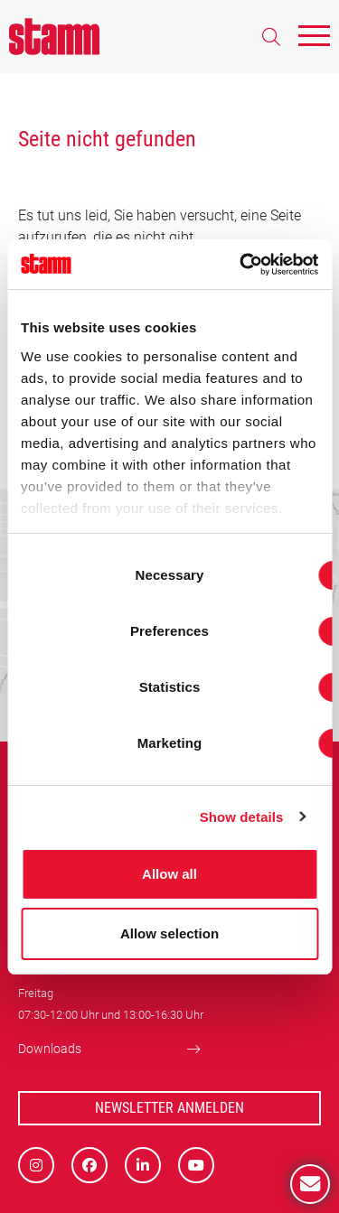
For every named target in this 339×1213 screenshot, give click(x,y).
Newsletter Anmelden (169, 1107)
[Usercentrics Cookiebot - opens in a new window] (241, 264)
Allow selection (169, 933)
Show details (242, 817)
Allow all (169, 874)
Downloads (49, 1049)
